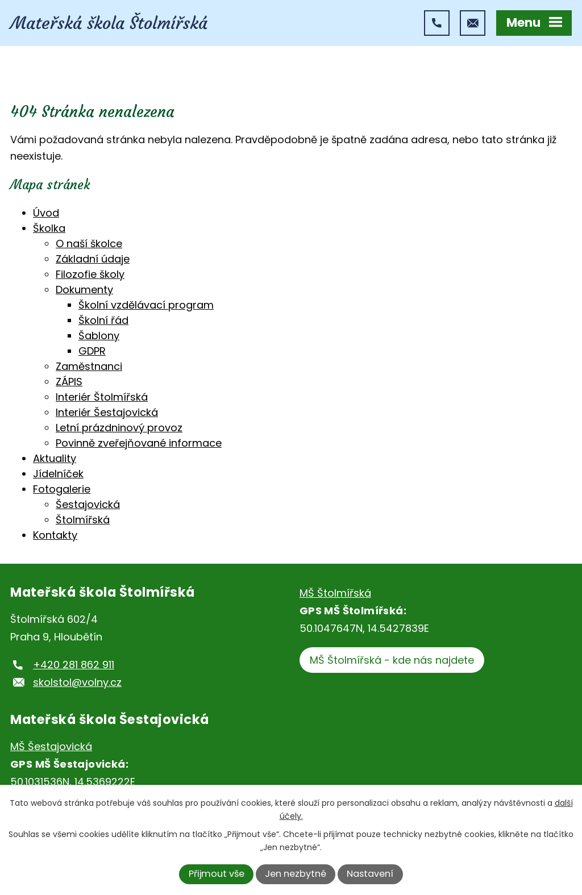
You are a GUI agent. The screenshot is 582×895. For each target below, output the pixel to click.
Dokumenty (84, 289)
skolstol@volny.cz (77, 682)
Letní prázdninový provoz (119, 428)
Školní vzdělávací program (146, 305)
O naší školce (89, 243)
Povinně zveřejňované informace (139, 443)
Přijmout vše (216, 873)
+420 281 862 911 (73, 664)
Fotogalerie (61, 489)
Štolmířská (83, 520)
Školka (49, 228)
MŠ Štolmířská (335, 593)
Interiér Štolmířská (102, 397)
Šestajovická (88, 504)
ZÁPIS (69, 381)
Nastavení (370, 873)
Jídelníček (58, 474)
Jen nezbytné (295, 873)
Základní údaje (93, 259)
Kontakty (55, 535)
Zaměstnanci (89, 366)
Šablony (98, 335)
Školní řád (103, 320)
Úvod (46, 213)
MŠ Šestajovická (51, 746)
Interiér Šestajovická (107, 412)
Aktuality (54, 458)
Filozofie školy (90, 274)
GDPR (92, 351)
